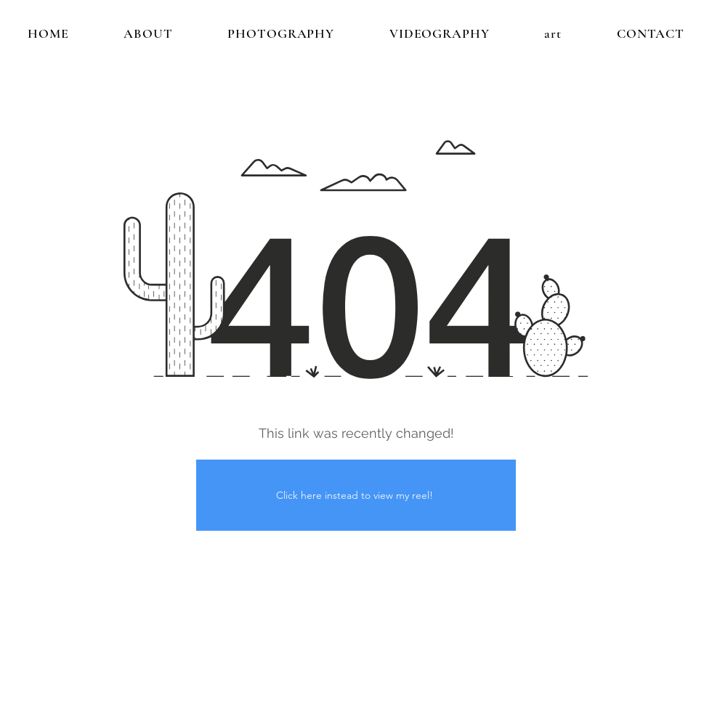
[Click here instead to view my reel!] (356, 495)
